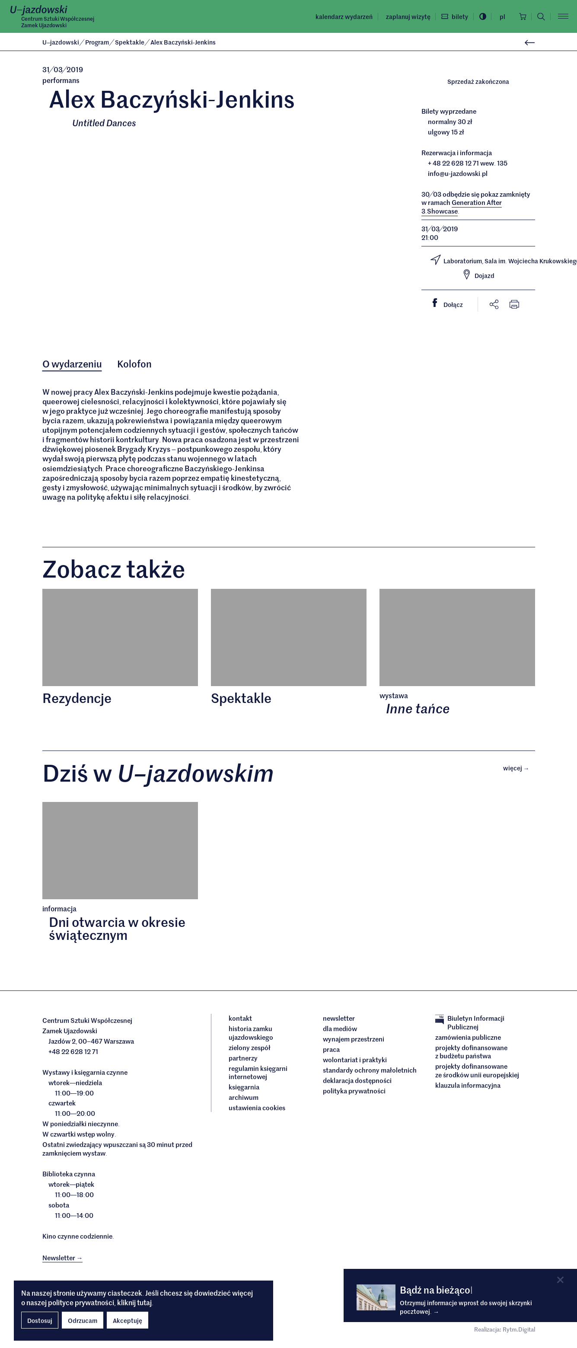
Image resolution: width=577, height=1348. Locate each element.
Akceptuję (127, 1320)
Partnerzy (243, 1058)
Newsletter (339, 1019)
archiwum (243, 1098)
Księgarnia (245, 1088)
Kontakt (240, 1019)
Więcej (519, 768)
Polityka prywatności (354, 1092)
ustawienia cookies (257, 1109)
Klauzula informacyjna (467, 1086)
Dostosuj (39, 1320)
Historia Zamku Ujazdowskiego (251, 1033)
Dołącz (451, 303)
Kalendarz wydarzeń (342, 16)
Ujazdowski (60, 42)
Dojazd (478, 274)
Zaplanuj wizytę (406, 16)
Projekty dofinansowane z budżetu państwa (471, 1052)
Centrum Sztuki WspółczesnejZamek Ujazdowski (57, 22)
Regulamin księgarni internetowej (258, 1073)
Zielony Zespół (250, 1048)
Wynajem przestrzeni (353, 1040)
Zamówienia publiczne (468, 1038)
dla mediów (340, 1029)
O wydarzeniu (72, 364)
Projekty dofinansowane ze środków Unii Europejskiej (477, 1071)
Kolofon (135, 364)
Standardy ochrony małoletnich (370, 1071)
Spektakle (130, 42)
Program (97, 42)
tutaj (144, 1302)
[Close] (560, 1279)
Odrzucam (82, 1320)
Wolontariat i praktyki (355, 1061)
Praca (331, 1050)
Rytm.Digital (519, 1330)
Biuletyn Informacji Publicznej (469, 1023)
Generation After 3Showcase (461, 207)
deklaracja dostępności (357, 1081)
